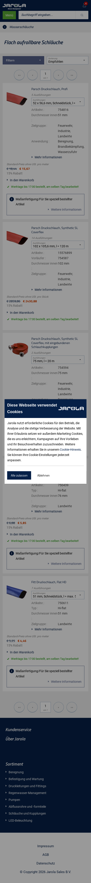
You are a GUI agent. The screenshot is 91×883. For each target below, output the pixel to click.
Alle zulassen (19, 475)
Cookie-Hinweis (70, 449)
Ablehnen (43, 475)
